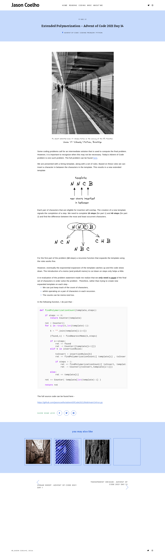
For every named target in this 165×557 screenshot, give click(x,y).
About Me (102, 6)
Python (99, 34)
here (95, 159)
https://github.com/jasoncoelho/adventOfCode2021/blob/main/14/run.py (70, 403)
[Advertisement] (82, 518)
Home (60, 6)
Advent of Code (71, 34)
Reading (71, 6)
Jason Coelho (25, 5)
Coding (82, 6)
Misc (92, 6)
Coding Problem (87, 34)
